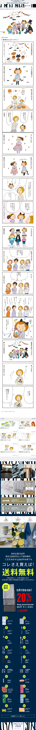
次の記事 (2, 418)
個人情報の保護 (18, 726)
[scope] (3, 5)
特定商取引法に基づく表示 (18, 723)
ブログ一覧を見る (33, 459)
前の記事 (33, 418)
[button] (34, 5)
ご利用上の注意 (18, 725)
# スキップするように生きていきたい (8, 411)
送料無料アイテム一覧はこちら (18, 716)
